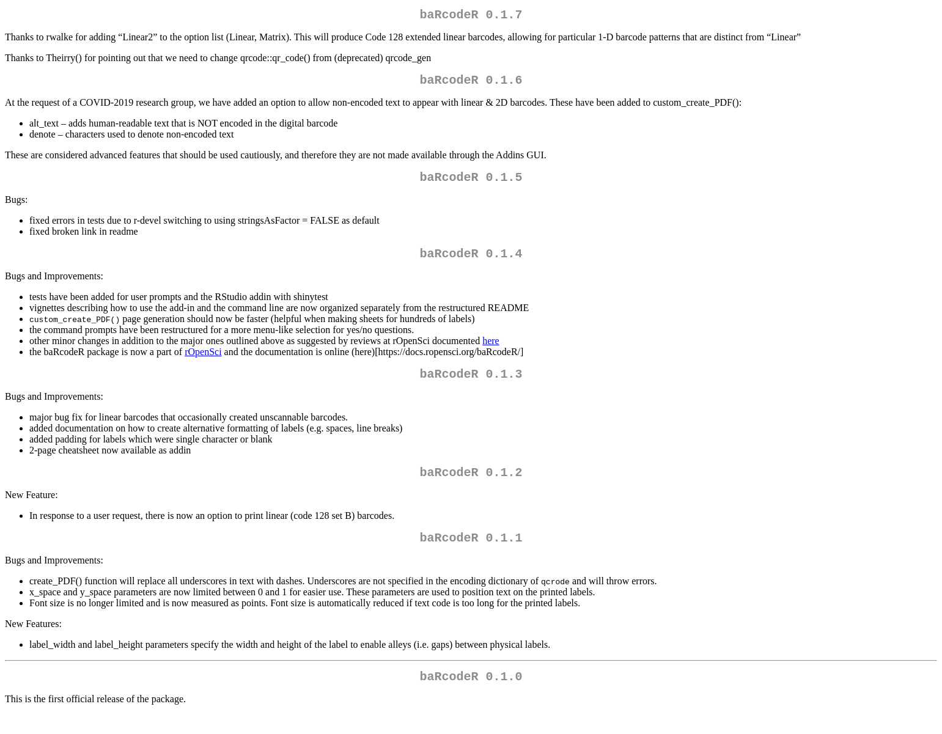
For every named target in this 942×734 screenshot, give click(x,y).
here (490, 350)
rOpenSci (203, 361)
